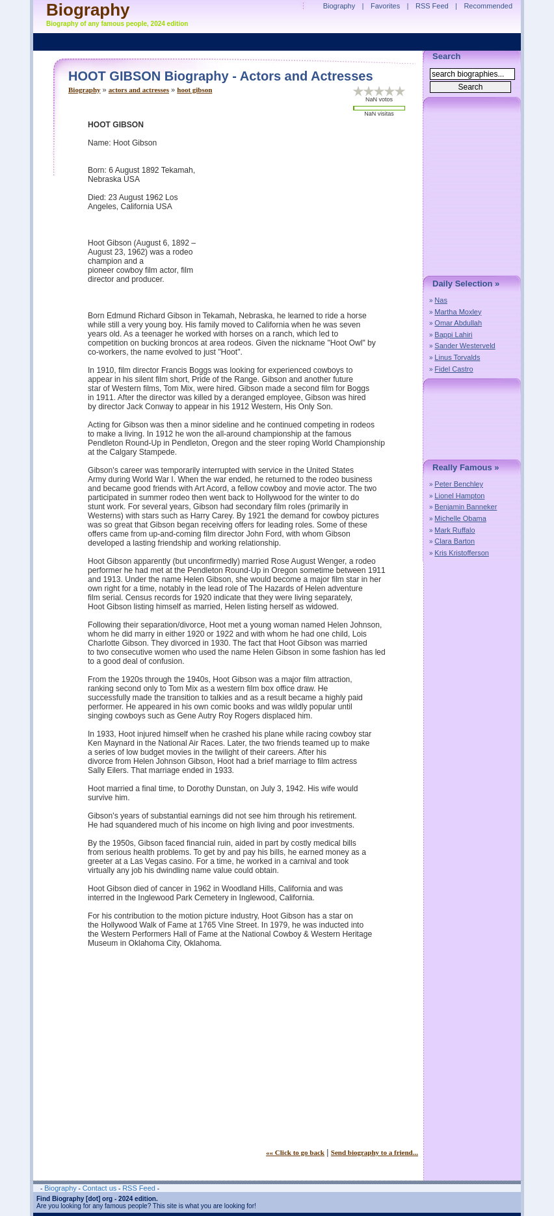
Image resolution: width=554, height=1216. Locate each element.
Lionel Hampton (459, 496)
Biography (84, 90)
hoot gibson (194, 90)
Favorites (385, 6)
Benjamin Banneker (465, 507)
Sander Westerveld (464, 345)
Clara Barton (454, 541)
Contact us (100, 1188)
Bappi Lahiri (453, 334)
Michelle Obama (460, 518)
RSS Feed (432, 6)
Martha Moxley (457, 312)
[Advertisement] (309, 211)
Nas (440, 300)
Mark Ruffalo (454, 530)
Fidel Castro (453, 369)
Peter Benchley (458, 484)
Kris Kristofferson (461, 553)
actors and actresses (139, 90)
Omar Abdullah (458, 323)
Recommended (488, 6)
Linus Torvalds (457, 357)
